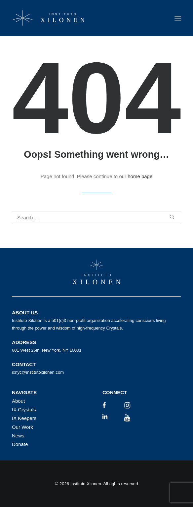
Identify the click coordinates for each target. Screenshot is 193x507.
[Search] (96, 217)
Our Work (22, 427)
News (18, 435)
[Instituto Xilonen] (48, 18)
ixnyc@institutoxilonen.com (38, 372)
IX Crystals (24, 409)
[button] (178, 18)
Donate (20, 444)
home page (140, 176)
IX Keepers (24, 418)
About (18, 401)
